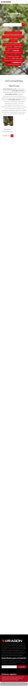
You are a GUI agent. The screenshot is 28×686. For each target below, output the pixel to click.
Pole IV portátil (17, 651)
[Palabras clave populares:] (23, 24)
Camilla (13, 40)
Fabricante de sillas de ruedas (13, 44)
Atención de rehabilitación (13, 52)
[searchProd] (12, 24)
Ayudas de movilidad (13, 48)
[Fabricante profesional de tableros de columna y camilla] (2, 640)
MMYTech (12, 680)
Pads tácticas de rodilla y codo (7, 130)
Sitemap (20, 678)
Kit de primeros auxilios (13, 33)
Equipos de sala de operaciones (13, 60)
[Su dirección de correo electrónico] (11, 664)
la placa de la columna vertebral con (10, 648)
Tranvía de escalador (13, 64)
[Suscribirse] (22, 664)
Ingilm (17, 680)
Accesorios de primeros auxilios (13, 37)
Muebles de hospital (13, 56)
